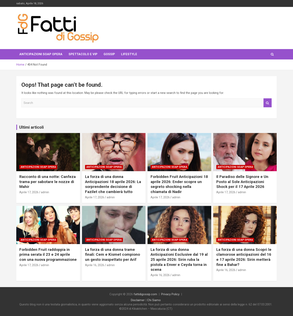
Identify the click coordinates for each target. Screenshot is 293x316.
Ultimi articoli (31, 127)
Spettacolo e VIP (83, 54)
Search (267, 103)
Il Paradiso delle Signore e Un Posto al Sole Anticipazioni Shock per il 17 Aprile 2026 (242, 181)
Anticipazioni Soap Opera (40, 54)
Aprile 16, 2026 (94, 265)
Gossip (109, 54)
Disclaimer (138, 300)
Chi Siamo (154, 300)
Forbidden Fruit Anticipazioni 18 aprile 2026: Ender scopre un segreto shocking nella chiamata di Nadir (179, 184)
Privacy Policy (170, 294)
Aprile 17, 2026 (28, 192)
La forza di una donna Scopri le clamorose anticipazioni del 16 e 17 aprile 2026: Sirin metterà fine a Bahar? (243, 257)
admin (45, 192)
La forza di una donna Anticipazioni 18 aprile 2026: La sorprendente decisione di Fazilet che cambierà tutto (113, 184)
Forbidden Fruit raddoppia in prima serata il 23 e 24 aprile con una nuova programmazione (48, 254)
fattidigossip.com (145, 294)
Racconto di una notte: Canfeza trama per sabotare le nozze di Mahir (47, 181)
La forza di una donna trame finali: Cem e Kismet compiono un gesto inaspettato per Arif (112, 254)
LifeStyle (129, 54)
